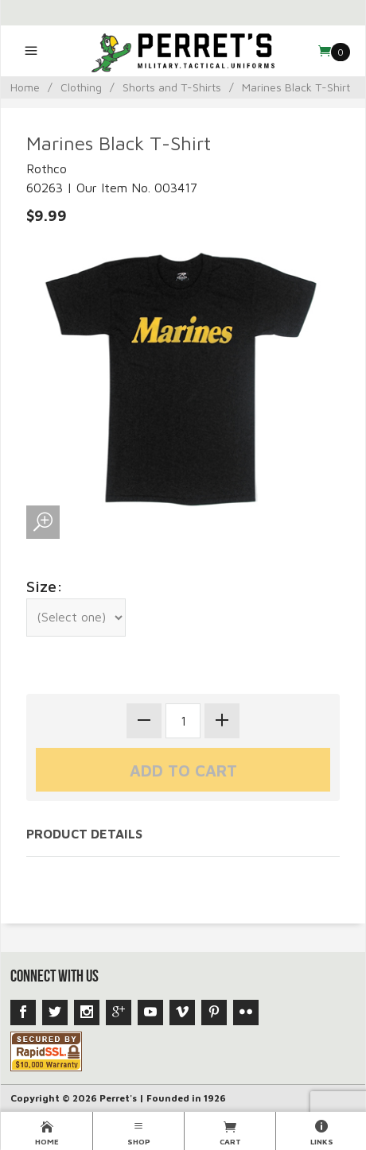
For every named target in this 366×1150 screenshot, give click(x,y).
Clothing (81, 87)
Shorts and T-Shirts (172, 87)
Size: (44, 586)
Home (25, 87)
